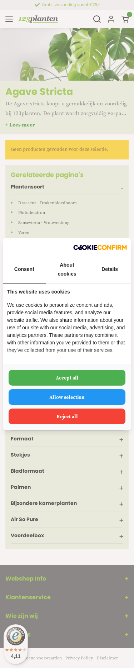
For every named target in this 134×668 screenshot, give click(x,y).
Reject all (67, 416)
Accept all (67, 377)
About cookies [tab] (67, 269)
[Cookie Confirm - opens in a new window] (100, 247)
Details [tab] (109, 269)
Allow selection (67, 397)
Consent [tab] (24, 269)
